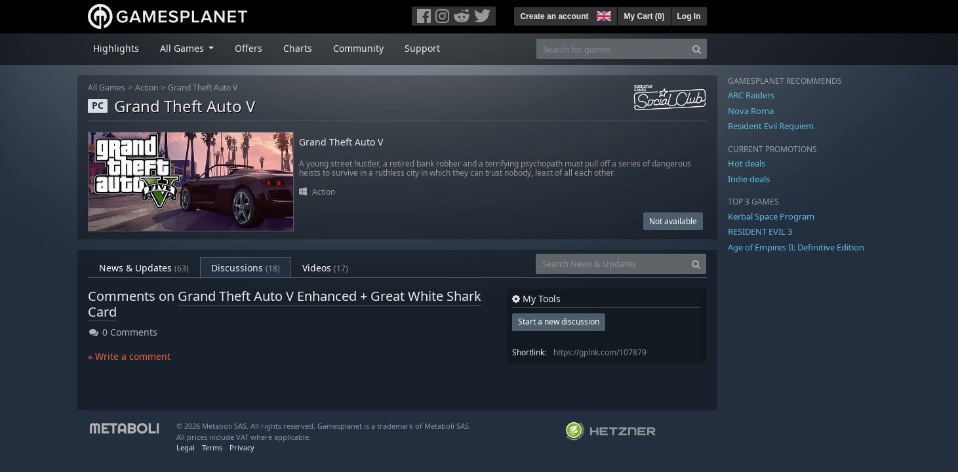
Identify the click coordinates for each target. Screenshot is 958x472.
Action (146, 87)
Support (422, 48)
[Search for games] (611, 49)
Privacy (242, 447)
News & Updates (144, 268)
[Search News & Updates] (611, 264)
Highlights (116, 48)
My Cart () (644, 16)
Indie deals (749, 179)
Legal (185, 447)
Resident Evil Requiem (771, 126)
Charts (297, 48)
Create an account (554, 16)
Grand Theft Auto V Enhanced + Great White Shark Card (284, 304)
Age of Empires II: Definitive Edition (796, 247)
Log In (689, 16)
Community (358, 48)
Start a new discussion (558, 321)
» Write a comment (129, 356)
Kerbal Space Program (771, 216)
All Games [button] (183, 48)
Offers (248, 48)
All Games (106, 87)
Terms (212, 447)
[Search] (697, 49)
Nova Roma (751, 111)
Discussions (245, 268)
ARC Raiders (751, 95)
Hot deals (746, 163)
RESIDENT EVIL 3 (760, 231)
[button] (602, 14)
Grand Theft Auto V (202, 87)
